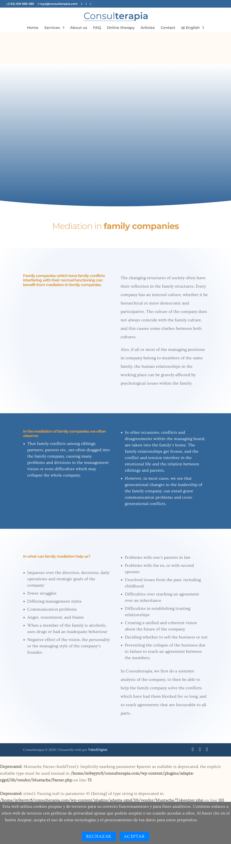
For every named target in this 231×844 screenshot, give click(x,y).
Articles (148, 28)
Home (32, 28)
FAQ (97, 28)
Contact (168, 28)
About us (78, 28)
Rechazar (98, 836)
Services (52, 28)
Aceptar (134, 836)
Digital (97, 750)
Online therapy (121, 28)
